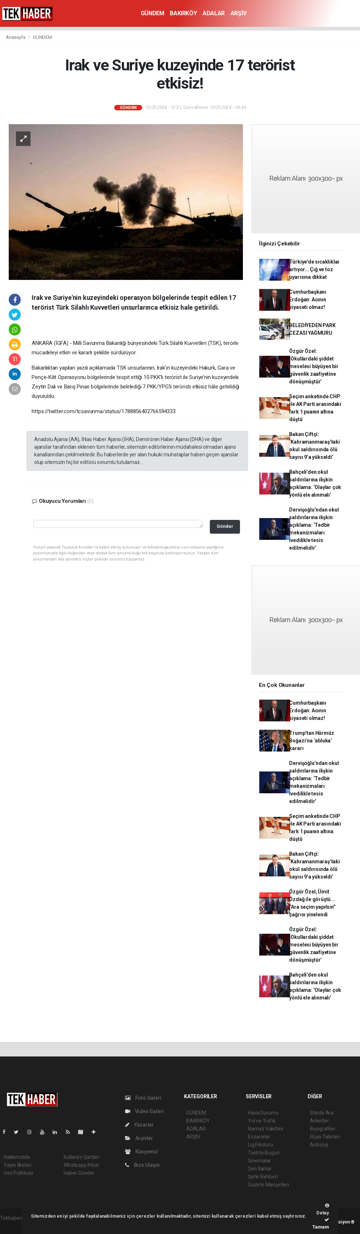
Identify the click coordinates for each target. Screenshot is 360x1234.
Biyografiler (323, 1129)
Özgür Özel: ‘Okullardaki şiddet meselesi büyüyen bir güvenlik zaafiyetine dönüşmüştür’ (313, 366)
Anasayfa (16, 37)
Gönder (225, 526)
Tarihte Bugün (264, 1153)
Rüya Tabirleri (325, 1137)
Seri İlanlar (260, 1169)
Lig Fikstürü (260, 1145)
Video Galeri (144, 1111)
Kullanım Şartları (82, 1157)
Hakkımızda (17, 1157)
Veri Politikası (18, 1173)
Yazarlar (139, 1125)
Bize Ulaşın (142, 1165)
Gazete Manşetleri (268, 1185)
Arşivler (139, 1138)
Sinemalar (259, 1161)
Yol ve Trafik (262, 1121)
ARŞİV (239, 13)
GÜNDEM (152, 13)
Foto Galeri (143, 1098)
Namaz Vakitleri (265, 1129)
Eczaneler (259, 1137)
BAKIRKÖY (183, 13)
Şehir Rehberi (263, 1177)
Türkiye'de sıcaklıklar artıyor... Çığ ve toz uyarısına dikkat (314, 269)
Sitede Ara (321, 1113)
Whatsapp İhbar (81, 1165)
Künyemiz (141, 1151)
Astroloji (319, 1145)
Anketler (319, 1121)
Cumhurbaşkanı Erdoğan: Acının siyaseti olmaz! (307, 299)
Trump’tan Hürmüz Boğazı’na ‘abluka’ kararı (311, 740)
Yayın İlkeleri (17, 1165)
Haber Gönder (79, 1173)
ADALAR (214, 13)
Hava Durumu (263, 1113)
